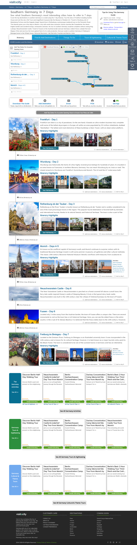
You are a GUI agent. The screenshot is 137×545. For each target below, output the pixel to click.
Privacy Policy (41, 542)
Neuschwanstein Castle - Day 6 (55, 288)
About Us (46, 520)
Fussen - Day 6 (47, 311)
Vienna (72, 520)
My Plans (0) (124, 7)
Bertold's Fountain (118, 352)
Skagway (99, 529)
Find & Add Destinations (45, 37)
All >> (30, 404)
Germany (19, 7)
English (33, 2)
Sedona (99, 520)
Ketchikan (99, 533)
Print (111, 22)
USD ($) (26, 2)
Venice (72, 533)
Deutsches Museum (118, 268)
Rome (71, 531)
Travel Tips (116, 2)
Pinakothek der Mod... (119, 270)
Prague (72, 525)
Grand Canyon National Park (105, 518)
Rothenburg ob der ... (23, 74)
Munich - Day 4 (49, 246)
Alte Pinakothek (117, 262)
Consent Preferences (50, 527)
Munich (18, 85)
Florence (72, 535)
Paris (71, 518)
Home (11, 7)
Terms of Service (51, 542)
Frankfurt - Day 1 (48, 119)
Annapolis (100, 535)
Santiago (99, 527)
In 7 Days (28, 7)
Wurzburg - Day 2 (49, 161)
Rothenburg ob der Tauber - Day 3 (57, 204)
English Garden (117, 264)
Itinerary (20, 37)
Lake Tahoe (100, 531)
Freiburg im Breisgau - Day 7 (54, 334)
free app (121, 22)
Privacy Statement (49, 522)
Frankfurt (18, 53)
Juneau (99, 522)
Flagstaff (99, 525)
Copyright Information (50, 525)
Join (122, 2)
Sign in (126, 2)
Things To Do (69, 37)
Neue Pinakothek (118, 266)
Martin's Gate (117, 350)
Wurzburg (18, 64)
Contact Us (46, 518)
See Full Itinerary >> (16, 56)
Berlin (71, 529)
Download (106, 22)
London (72, 522)
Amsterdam (73, 527)
